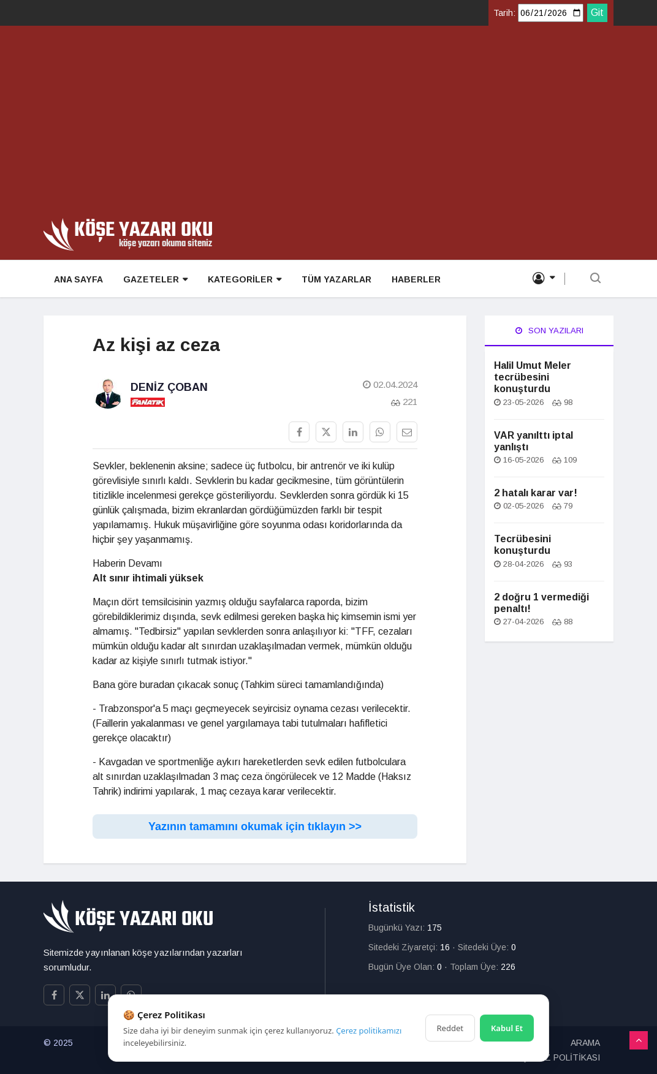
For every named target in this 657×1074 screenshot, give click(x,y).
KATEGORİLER (242, 280)
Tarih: (504, 13)
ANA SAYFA (77, 279)
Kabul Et (507, 1028)
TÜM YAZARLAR (334, 279)
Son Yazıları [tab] (549, 330)
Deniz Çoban (169, 387)
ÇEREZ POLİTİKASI (561, 1057)
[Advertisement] (328, 126)
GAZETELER (154, 280)
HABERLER (413, 279)
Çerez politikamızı (368, 1030)
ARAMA (585, 1043)
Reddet (450, 1028)
